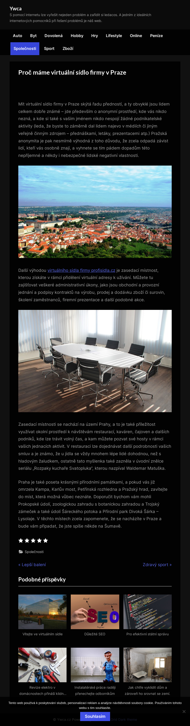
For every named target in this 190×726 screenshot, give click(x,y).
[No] (183, 711)
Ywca (16, 8)
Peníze (156, 35)
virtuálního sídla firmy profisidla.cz (81, 270)
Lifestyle (114, 35)
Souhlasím (95, 716)
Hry (94, 35)
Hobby (77, 35)
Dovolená (54, 35)
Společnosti (25, 48)
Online (136, 35)
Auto (17, 35)
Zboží (68, 48)
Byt (33, 35)
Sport (49, 48)
